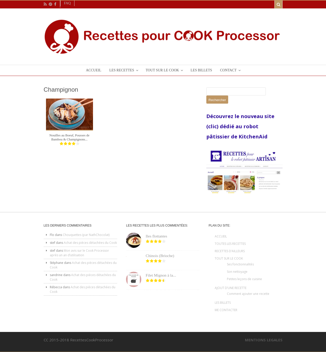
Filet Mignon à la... (161, 275)
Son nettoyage (237, 271)
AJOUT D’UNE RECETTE (230, 288)
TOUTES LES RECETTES (230, 244)
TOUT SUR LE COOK (229, 258)
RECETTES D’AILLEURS (230, 251)
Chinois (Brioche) (160, 255)
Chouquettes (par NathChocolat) (86, 235)
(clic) (213, 126)
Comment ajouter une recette (248, 294)
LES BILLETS (223, 302)
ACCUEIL (221, 236)
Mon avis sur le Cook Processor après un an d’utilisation (79, 252)
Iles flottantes (156, 236)
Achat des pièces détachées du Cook (90, 243)
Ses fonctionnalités (240, 264)
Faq (67, 3)
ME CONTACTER (226, 310)
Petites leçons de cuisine (244, 279)
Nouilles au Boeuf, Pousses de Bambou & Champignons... (69, 137)
